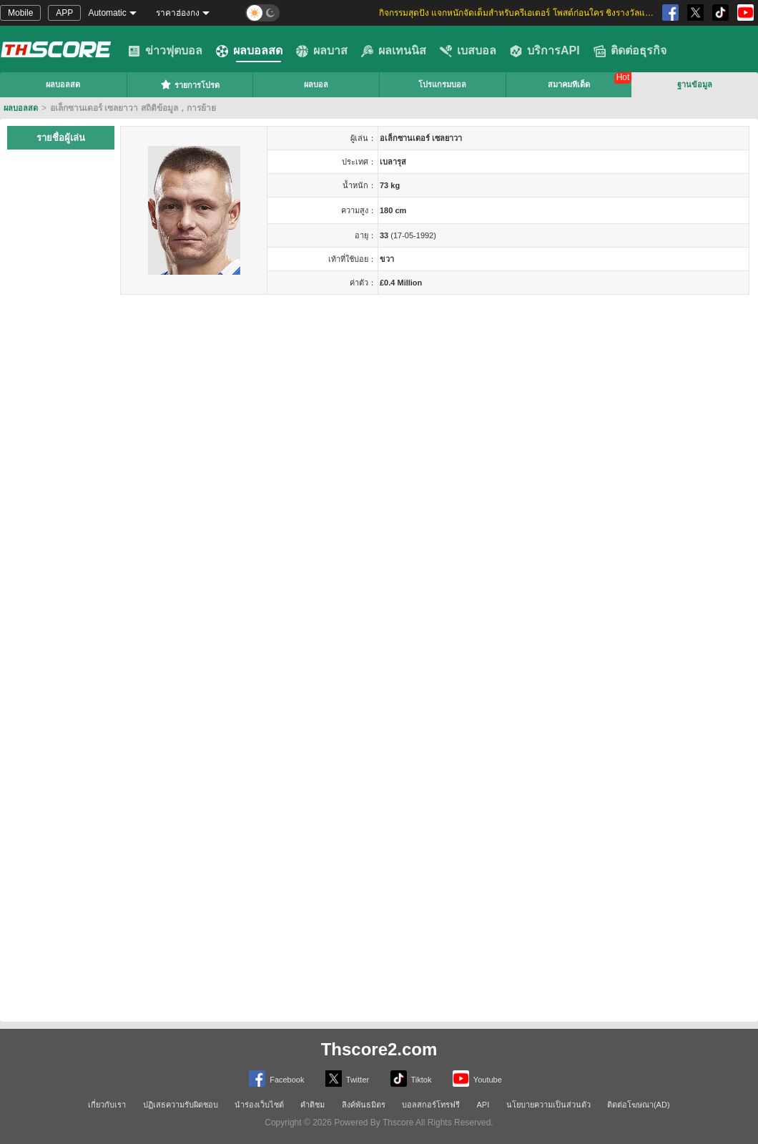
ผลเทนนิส (393, 50)
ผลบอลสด (249, 50)
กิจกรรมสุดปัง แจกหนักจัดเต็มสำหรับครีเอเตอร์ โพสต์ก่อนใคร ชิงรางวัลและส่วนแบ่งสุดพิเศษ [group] (518, 13)
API (483, 1104)
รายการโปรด (190, 84)
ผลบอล (316, 84)
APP (64, 13)
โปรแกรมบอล (442, 84)
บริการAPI (545, 50)
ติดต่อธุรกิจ (630, 50)
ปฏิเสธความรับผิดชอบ (180, 1104)
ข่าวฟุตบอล (165, 50)
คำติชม (312, 1104)
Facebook (276, 1078)
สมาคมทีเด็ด (569, 84)
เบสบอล (468, 50)
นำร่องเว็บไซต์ (259, 1104)
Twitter (347, 1078)
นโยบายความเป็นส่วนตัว (548, 1104)
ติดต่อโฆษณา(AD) (638, 1104)
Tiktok (411, 1078)
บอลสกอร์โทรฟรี (431, 1104)
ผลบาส (322, 50)
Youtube (477, 1078)
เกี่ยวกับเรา (107, 1104)
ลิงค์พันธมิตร (363, 1104)
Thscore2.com (379, 1049)
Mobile (20, 13)
